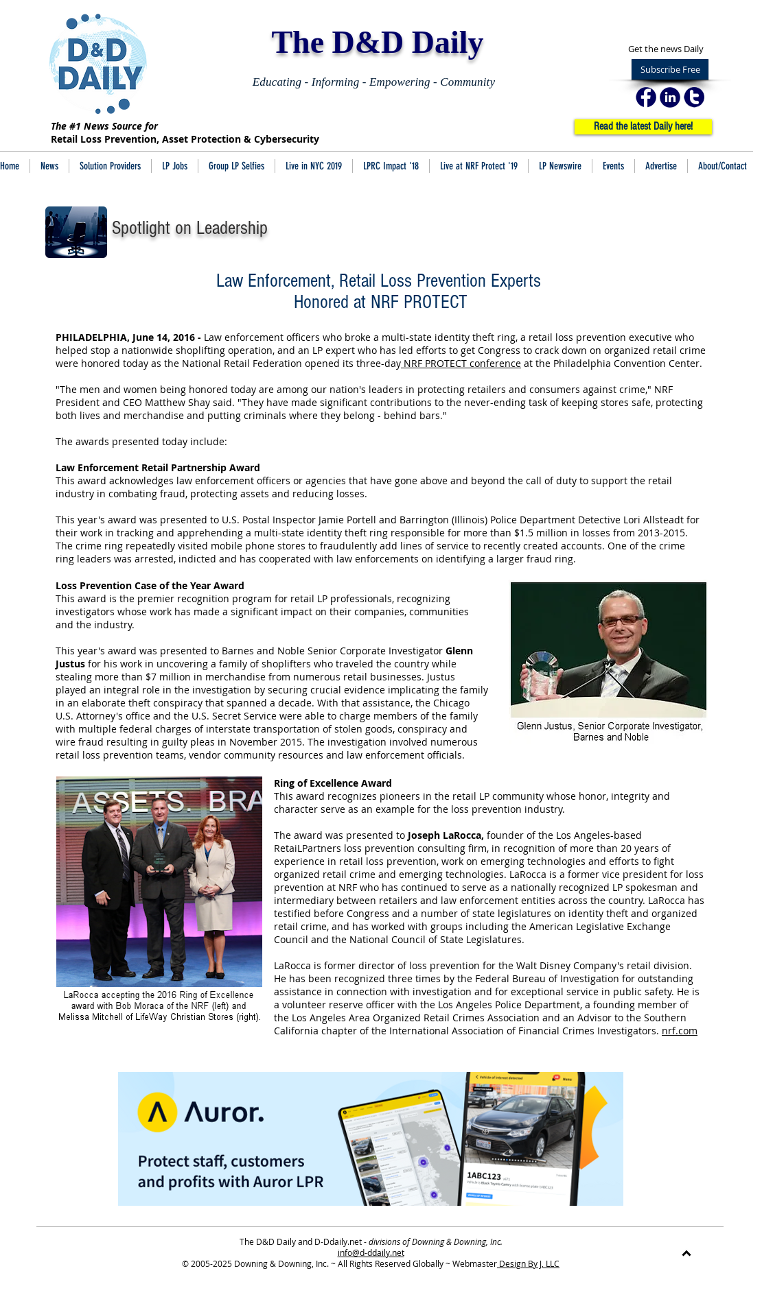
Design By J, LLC (528, 1263)
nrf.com (679, 1030)
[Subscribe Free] (670, 69)
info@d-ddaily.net (371, 1252)
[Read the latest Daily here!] (643, 126)
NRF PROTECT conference (461, 363)
